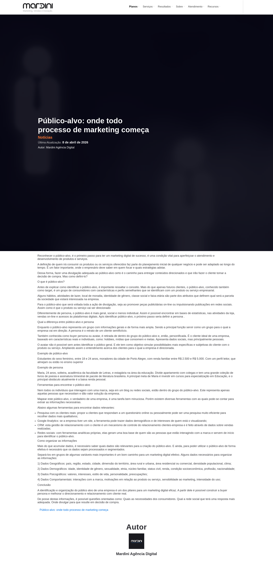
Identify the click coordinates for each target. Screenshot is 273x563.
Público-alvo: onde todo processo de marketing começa (74, 509)
